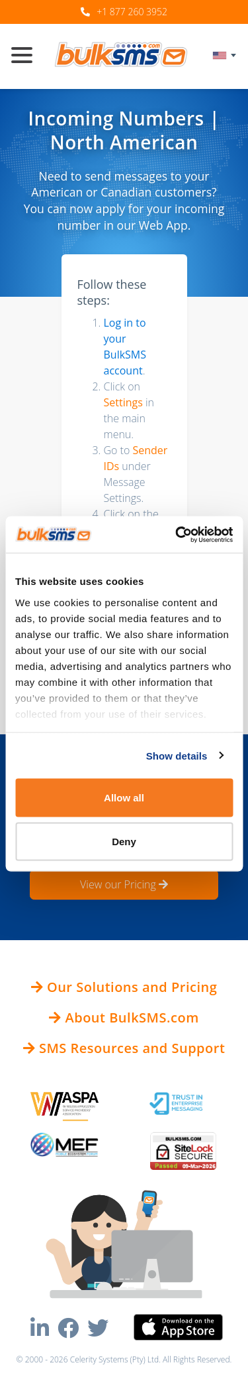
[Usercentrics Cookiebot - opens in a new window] (176, 534)
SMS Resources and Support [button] (124, 1048)
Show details (177, 755)
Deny (124, 841)
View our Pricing (124, 884)
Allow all (124, 797)
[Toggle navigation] (27, 56)
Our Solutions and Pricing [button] (124, 987)
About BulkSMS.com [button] (123, 1017)
